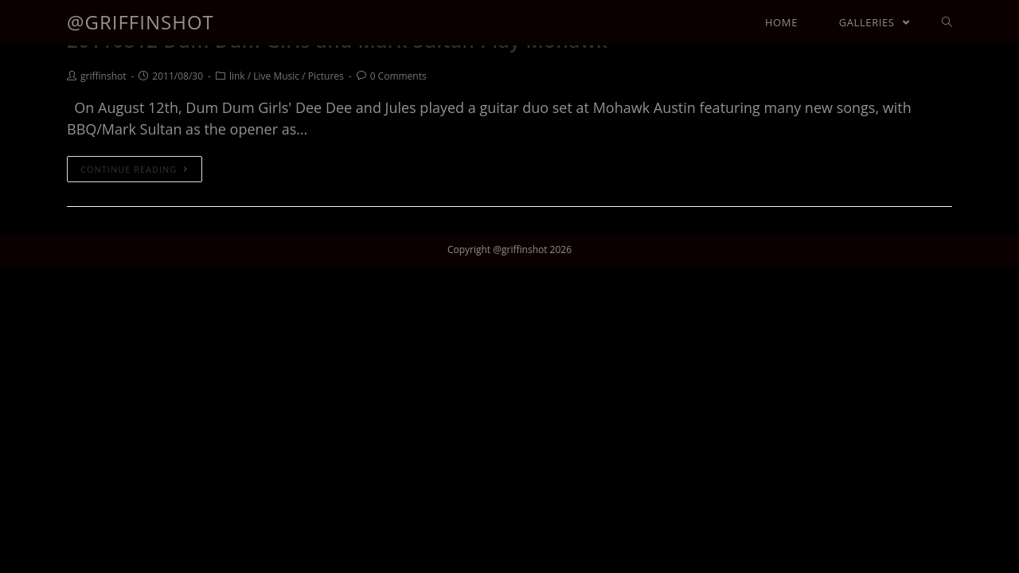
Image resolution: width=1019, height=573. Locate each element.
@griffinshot (140, 22)
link (237, 76)
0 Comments (398, 76)
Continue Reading (134, 169)
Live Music (276, 76)
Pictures (326, 76)
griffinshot (103, 76)
